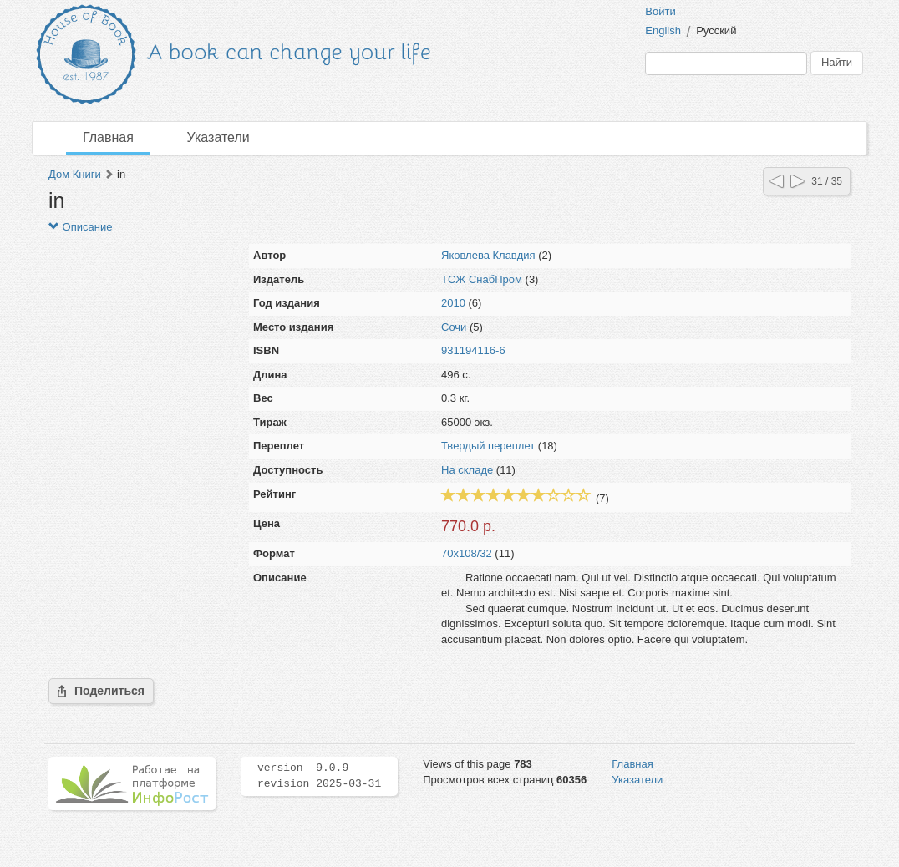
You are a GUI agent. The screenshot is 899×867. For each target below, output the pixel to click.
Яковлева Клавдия (488, 255)
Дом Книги (74, 174)
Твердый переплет (488, 445)
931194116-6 (473, 350)
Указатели (218, 137)
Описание (80, 227)
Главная (108, 137)
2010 (453, 303)
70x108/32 (466, 553)
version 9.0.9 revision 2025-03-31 (319, 776)
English (663, 30)
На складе (467, 470)
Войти (660, 11)
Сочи (453, 327)
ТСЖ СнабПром (481, 279)
